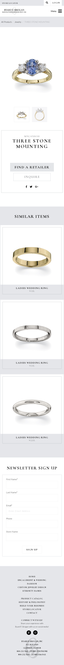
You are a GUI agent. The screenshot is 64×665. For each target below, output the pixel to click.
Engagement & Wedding (32, 580)
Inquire (32, 177)
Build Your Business (32, 606)
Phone (9, 518)
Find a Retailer (32, 167)
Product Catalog (32, 598)
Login (56, 3)
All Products (7, 22)
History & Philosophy (32, 602)
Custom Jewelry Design (32, 587)
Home (32, 576)
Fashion (32, 584)
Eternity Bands (32, 591)
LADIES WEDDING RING (32, 288)
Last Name (11, 492)
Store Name (12, 531)
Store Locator (10, 3)
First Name (12, 479)
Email (9, 505)
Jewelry (19, 22)
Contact (32, 613)
